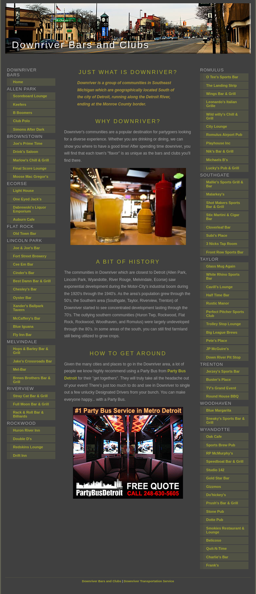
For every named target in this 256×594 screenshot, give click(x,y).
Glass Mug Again (220, 266)
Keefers (19, 104)
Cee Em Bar (23, 264)
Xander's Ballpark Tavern (28, 308)
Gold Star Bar (217, 478)
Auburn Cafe (24, 219)
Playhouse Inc (218, 143)
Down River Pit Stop (223, 357)
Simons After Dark (29, 129)
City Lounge (216, 126)
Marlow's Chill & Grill (31, 160)
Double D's (22, 439)
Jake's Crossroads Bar (32, 361)
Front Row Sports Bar (225, 252)
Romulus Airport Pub (224, 135)
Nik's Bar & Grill (219, 151)
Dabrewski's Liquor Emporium (29, 209)
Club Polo (21, 121)
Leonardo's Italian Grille (221, 104)
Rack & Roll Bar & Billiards (28, 414)
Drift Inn (20, 455)
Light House (23, 191)
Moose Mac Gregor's (30, 176)
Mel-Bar (19, 369)
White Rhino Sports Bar (223, 276)
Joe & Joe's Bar (26, 248)
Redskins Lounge (28, 447)
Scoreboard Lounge (30, 96)
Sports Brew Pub (220, 445)
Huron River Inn (26, 430)
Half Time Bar (217, 295)
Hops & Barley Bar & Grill (30, 351)
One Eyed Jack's (27, 199)
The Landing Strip (221, 85)
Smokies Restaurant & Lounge (225, 530)
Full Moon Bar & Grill (31, 404)
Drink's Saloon (25, 152)
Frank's (212, 565)
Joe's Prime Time (28, 143)
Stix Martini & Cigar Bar (222, 217)
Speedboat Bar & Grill (225, 461)
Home (18, 82)
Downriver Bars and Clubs (101, 581)
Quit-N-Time (216, 548)
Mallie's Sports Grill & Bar (224, 184)
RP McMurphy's (219, 453)
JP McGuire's (217, 349)
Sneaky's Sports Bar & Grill (225, 420)
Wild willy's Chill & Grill (222, 116)
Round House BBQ (222, 396)
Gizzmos (213, 487)
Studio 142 (215, 470)
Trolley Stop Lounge (223, 324)
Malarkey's (215, 194)
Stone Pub (215, 511)
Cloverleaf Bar (218, 227)
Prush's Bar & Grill (222, 503)
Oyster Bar (22, 298)
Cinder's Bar (23, 273)
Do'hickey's (216, 495)
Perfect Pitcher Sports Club (225, 314)
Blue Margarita (218, 410)
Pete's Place (216, 341)
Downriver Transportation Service (149, 581)
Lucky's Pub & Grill (222, 168)
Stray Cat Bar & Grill (30, 396)
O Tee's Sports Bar (222, 77)
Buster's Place (218, 379)
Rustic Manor (217, 303)
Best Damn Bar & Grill (32, 281)
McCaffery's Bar (26, 318)
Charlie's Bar (217, 557)
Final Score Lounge (29, 168)
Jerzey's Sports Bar (223, 371)
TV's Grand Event (221, 388)
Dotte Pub (214, 520)
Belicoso (213, 540)
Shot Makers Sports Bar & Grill (223, 205)
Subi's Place (216, 235)
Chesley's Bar (25, 289)
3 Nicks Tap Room (221, 244)
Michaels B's (217, 160)
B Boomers (22, 113)
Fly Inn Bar (22, 335)
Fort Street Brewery (29, 256)
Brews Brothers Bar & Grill (31, 380)
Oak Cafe (214, 436)
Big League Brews (221, 332)
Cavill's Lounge (219, 287)
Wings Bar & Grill (221, 94)
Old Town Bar (24, 233)
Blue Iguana (23, 326)
